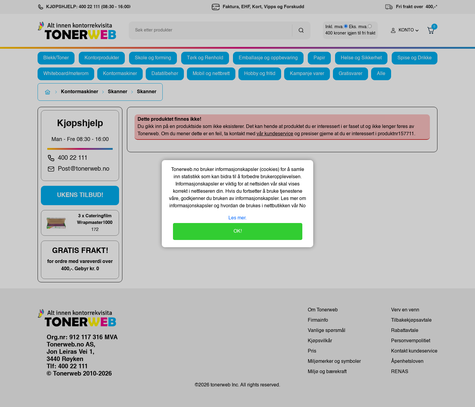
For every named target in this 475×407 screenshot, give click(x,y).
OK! (238, 231)
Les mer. (237, 218)
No (302, 206)
